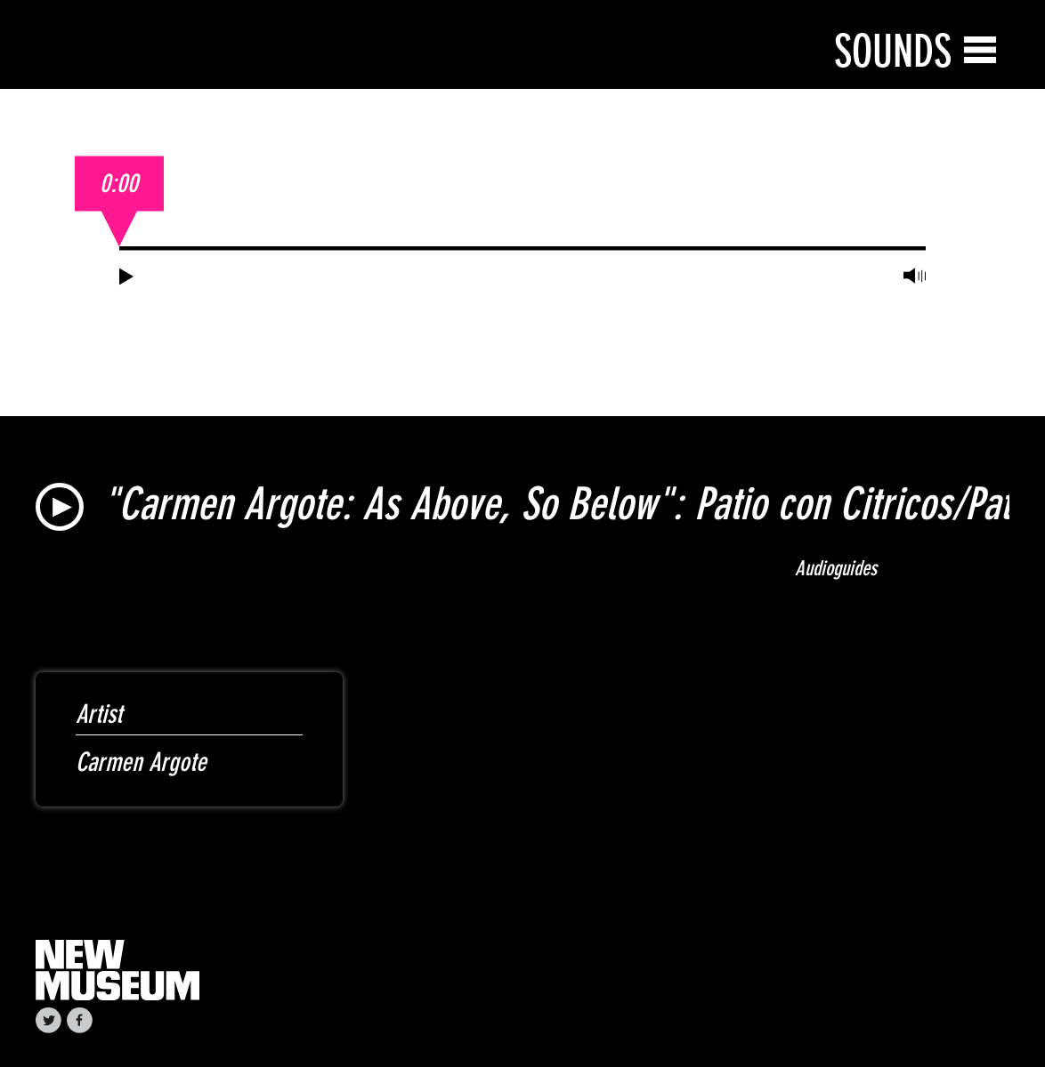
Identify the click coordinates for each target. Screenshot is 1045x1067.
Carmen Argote (141, 762)
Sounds (893, 51)
